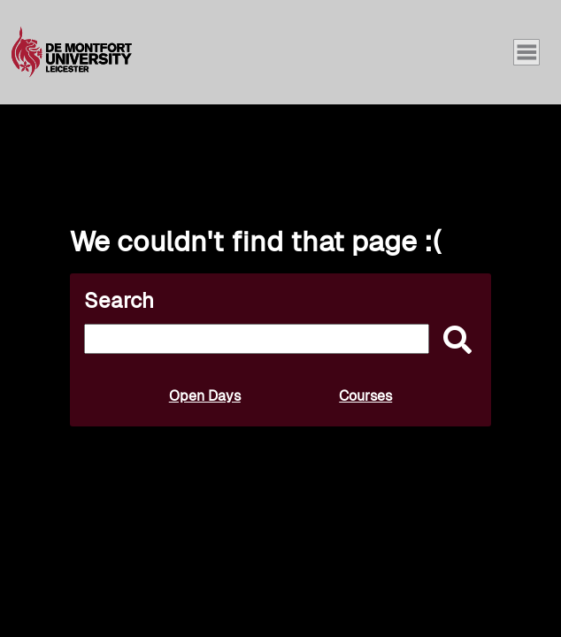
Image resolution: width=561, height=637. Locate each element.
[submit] (453, 341)
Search (119, 300)
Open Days (205, 396)
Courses (365, 396)
